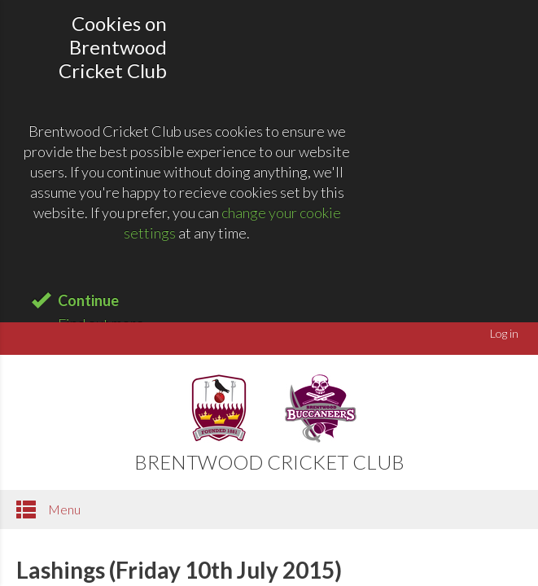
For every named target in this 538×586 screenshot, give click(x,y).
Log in (504, 333)
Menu (48, 509)
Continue (88, 300)
